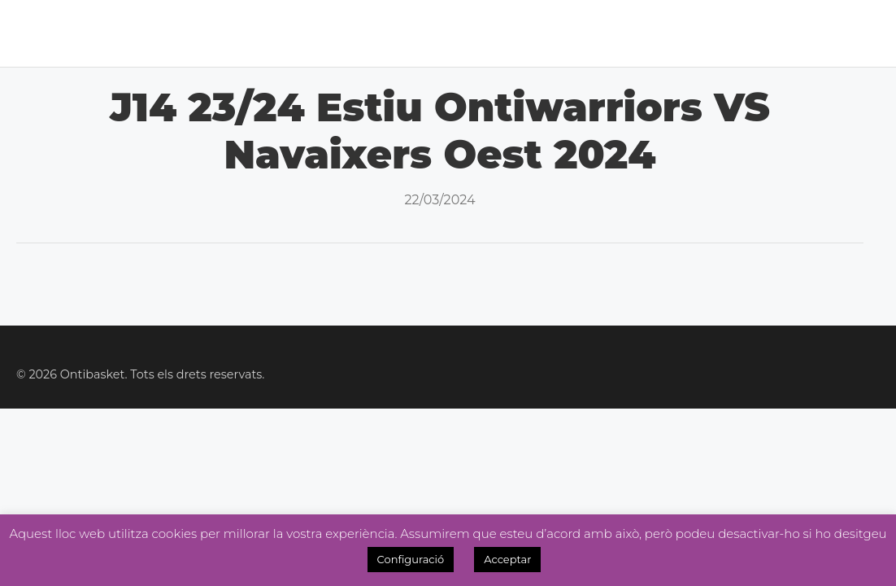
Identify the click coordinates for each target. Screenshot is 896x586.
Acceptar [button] (507, 559)
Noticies (397, 33)
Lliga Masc (258, 33)
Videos (865, 33)
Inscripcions (653, 33)
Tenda (565, 33)
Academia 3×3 (487, 33)
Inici (47, 33)
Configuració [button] (411, 559)
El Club (101, 33)
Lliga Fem (323, 33)
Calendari (181, 33)
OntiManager (771, 33)
